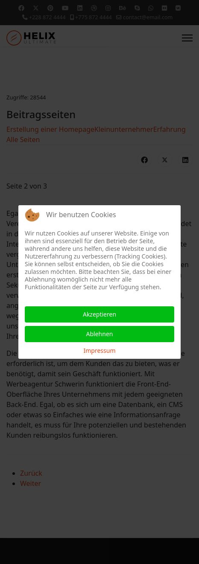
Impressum (100, 350)
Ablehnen (99, 334)
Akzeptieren (99, 314)
